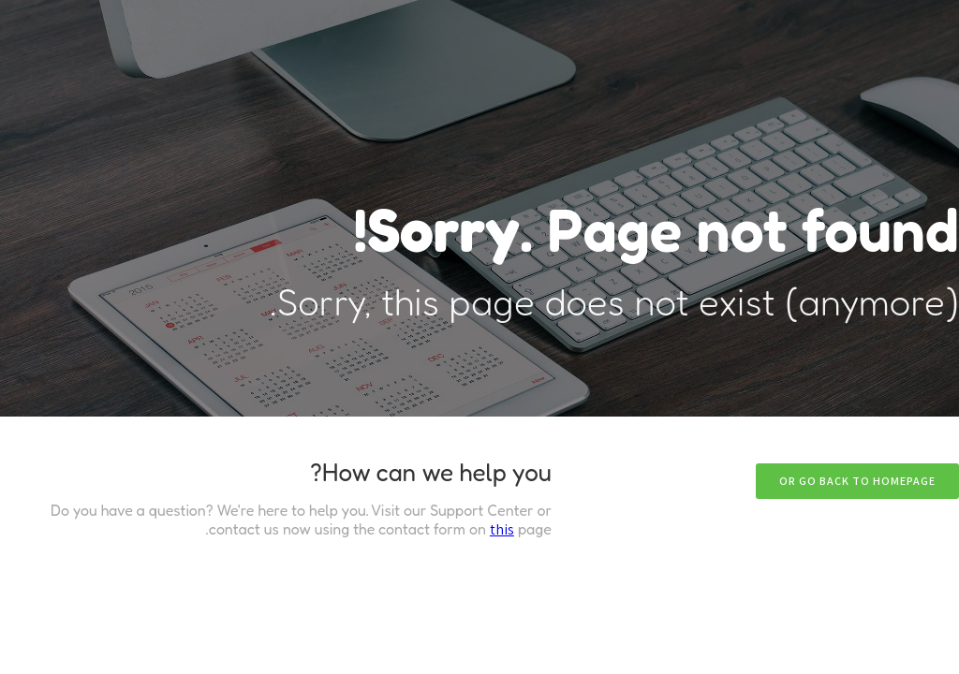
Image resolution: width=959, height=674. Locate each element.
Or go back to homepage (857, 481)
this (502, 529)
